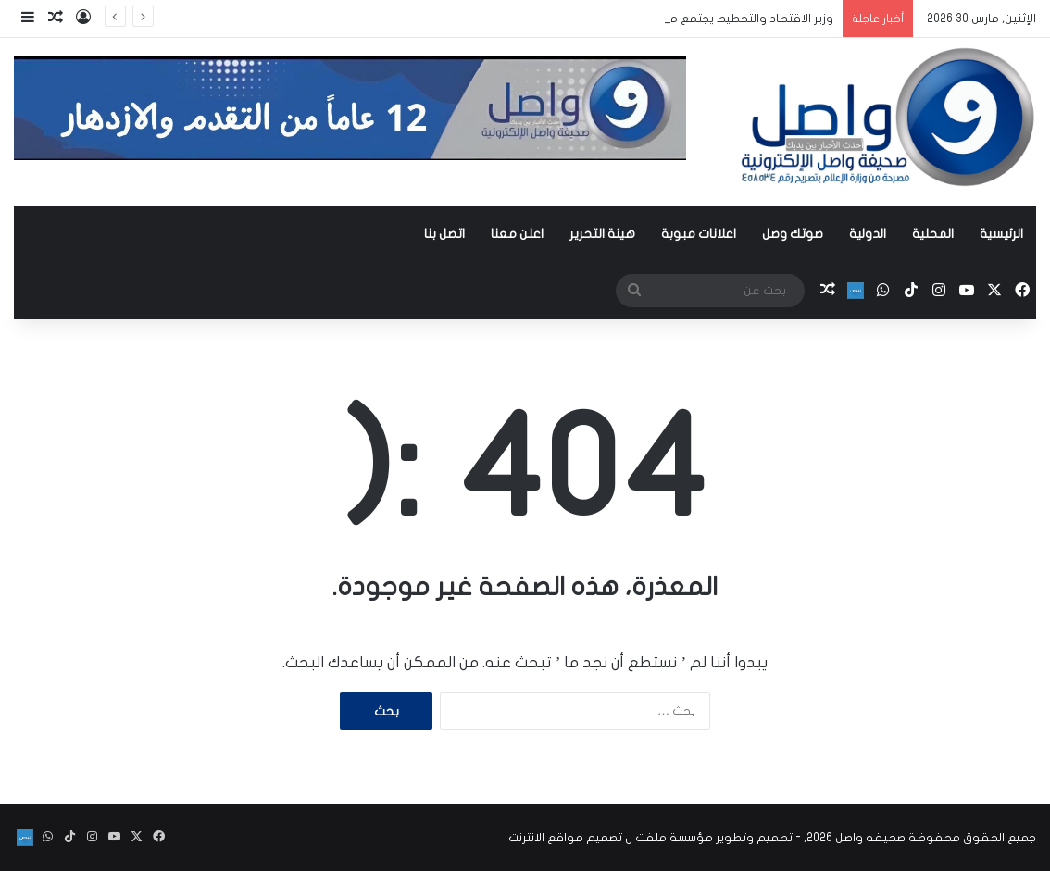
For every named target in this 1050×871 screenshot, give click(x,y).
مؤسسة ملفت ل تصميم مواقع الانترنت (610, 837)
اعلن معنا (517, 234)
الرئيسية (1001, 234)
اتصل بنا (444, 234)
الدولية (867, 234)
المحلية (933, 234)
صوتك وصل (792, 234)
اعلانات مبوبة (698, 234)
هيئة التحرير (602, 234)
